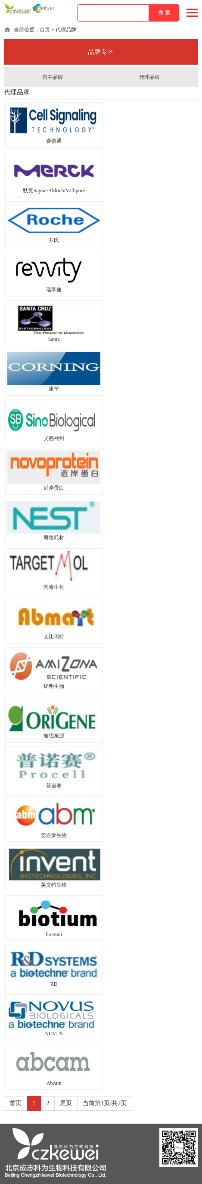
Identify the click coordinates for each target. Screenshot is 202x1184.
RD (54, 984)
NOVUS (54, 1034)
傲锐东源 (54, 736)
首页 (45, 30)
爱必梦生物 (54, 835)
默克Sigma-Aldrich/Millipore (54, 190)
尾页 (66, 1103)
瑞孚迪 (54, 290)
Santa (54, 339)
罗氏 (54, 240)
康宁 (54, 389)
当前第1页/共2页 (105, 1103)
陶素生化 (54, 587)
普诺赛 (54, 786)
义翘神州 (54, 438)
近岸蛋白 (54, 488)
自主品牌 (52, 77)
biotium (54, 934)
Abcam (54, 1083)
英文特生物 (54, 885)
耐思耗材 (54, 537)
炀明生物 (54, 686)
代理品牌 (149, 77)
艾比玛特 (54, 637)
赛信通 (54, 141)
